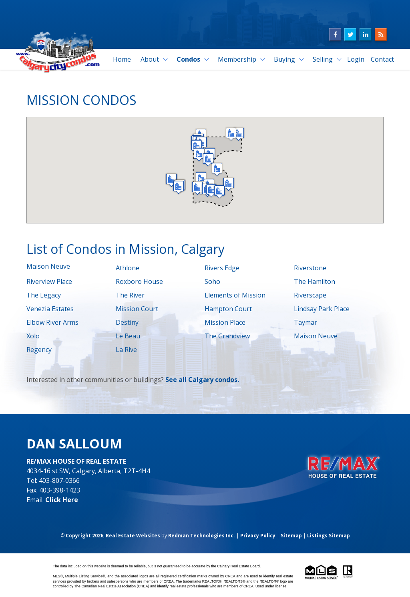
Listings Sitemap (328, 535)
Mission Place (225, 322)
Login (355, 59)
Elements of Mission (235, 295)
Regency (39, 349)
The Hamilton (314, 281)
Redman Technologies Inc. (201, 535)
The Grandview (227, 336)
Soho (212, 281)
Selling (323, 59)
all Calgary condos (208, 379)
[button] (211, 190)
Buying (284, 59)
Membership (237, 59)
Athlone (127, 267)
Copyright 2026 (84, 535)
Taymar (305, 322)
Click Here (61, 499)
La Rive (126, 349)
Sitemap (291, 535)
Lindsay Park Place (322, 308)
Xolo (33, 336)
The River (130, 295)
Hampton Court (228, 308)
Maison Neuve (48, 266)
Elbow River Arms (52, 322)
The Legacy (43, 295)
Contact (382, 59)
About (150, 59)
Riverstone (310, 267)
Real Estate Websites (133, 535)
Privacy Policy (257, 535)
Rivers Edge (222, 267)
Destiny (127, 322)
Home (122, 59)
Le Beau (128, 336)
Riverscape (310, 295)
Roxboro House (139, 281)
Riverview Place (49, 281)
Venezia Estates (50, 308)
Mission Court (137, 308)
